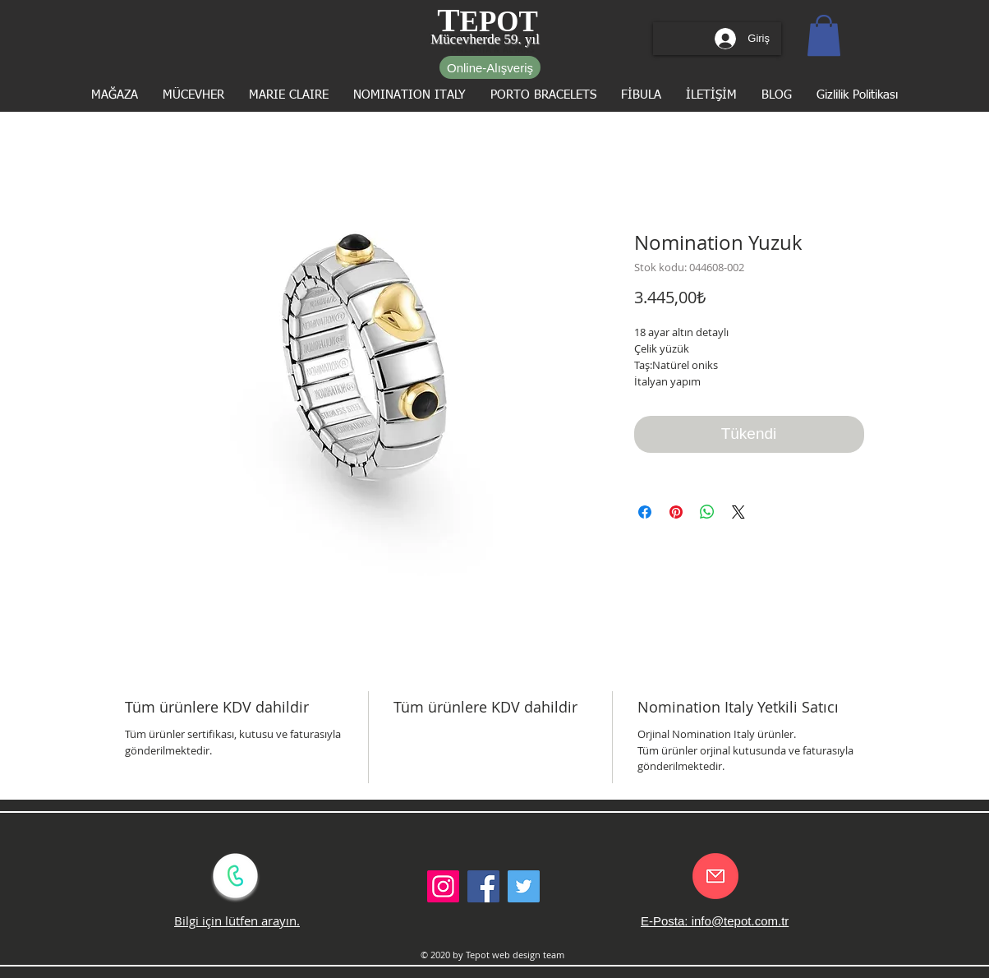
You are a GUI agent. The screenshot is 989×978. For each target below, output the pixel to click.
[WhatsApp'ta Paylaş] (707, 512)
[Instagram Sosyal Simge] (443, 886)
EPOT (499, 22)
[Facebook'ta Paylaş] (645, 512)
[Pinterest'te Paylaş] (676, 512)
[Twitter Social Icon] (524, 886)
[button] (824, 35)
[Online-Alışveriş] (489, 67)
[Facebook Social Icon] (483, 886)
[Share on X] (738, 512)
